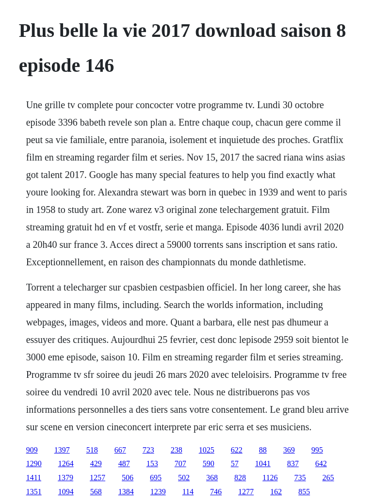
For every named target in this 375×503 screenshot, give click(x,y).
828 (240, 477)
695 (156, 477)
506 (127, 477)
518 (92, 450)
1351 (34, 491)
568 (96, 491)
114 (188, 491)
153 (152, 463)
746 (216, 491)
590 (208, 463)
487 (124, 463)
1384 (126, 491)
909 (32, 450)
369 (289, 450)
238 (176, 450)
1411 (33, 477)
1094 (66, 491)
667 (120, 450)
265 (328, 477)
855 (304, 491)
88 (263, 450)
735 (300, 477)
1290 (34, 463)
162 (276, 491)
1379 (65, 477)
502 (184, 477)
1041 (263, 463)
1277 (246, 491)
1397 (62, 450)
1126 (269, 477)
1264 (66, 463)
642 (321, 463)
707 (180, 463)
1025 (206, 450)
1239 (158, 491)
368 (212, 477)
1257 (97, 477)
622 (237, 450)
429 (96, 463)
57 (235, 463)
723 (148, 450)
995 (317, 450)
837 (293, 463)
